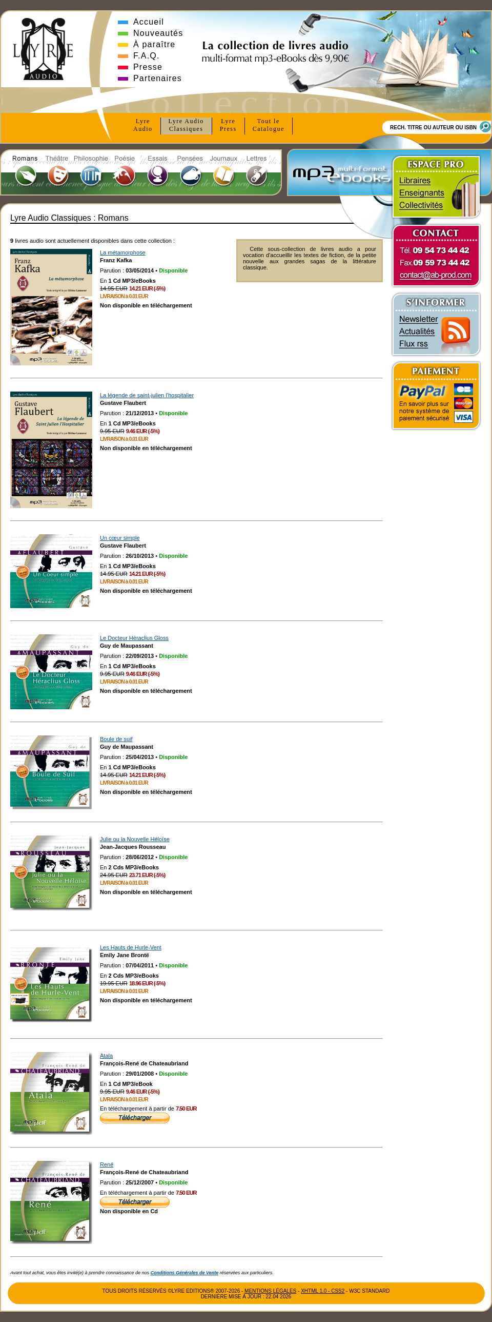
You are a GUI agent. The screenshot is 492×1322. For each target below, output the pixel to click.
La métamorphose (123, 252)
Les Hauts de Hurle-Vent (130, 947)
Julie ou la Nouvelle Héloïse (135, 839)
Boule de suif (116, 739)
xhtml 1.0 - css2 (322, 1291)
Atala (106, 1056)
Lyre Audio (186, 125)
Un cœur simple (120, 538)
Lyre (143, 125)
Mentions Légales (270, 1291)
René (106, 1164)
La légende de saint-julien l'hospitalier (147, 395)
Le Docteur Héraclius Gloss (134, 638)
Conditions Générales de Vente (185, 1272)
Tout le (268, 125)
